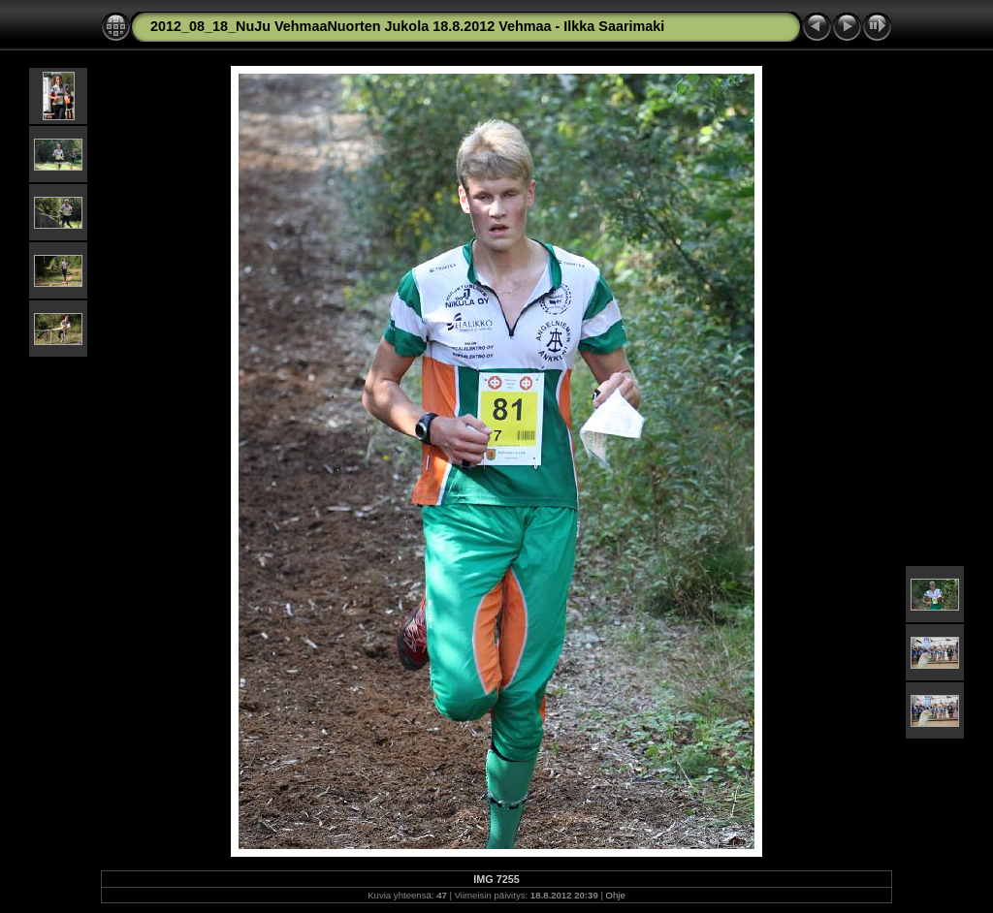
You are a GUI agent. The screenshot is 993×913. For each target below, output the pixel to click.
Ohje (615, 895)
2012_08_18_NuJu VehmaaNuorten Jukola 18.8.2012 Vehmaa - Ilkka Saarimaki (407, 26)
